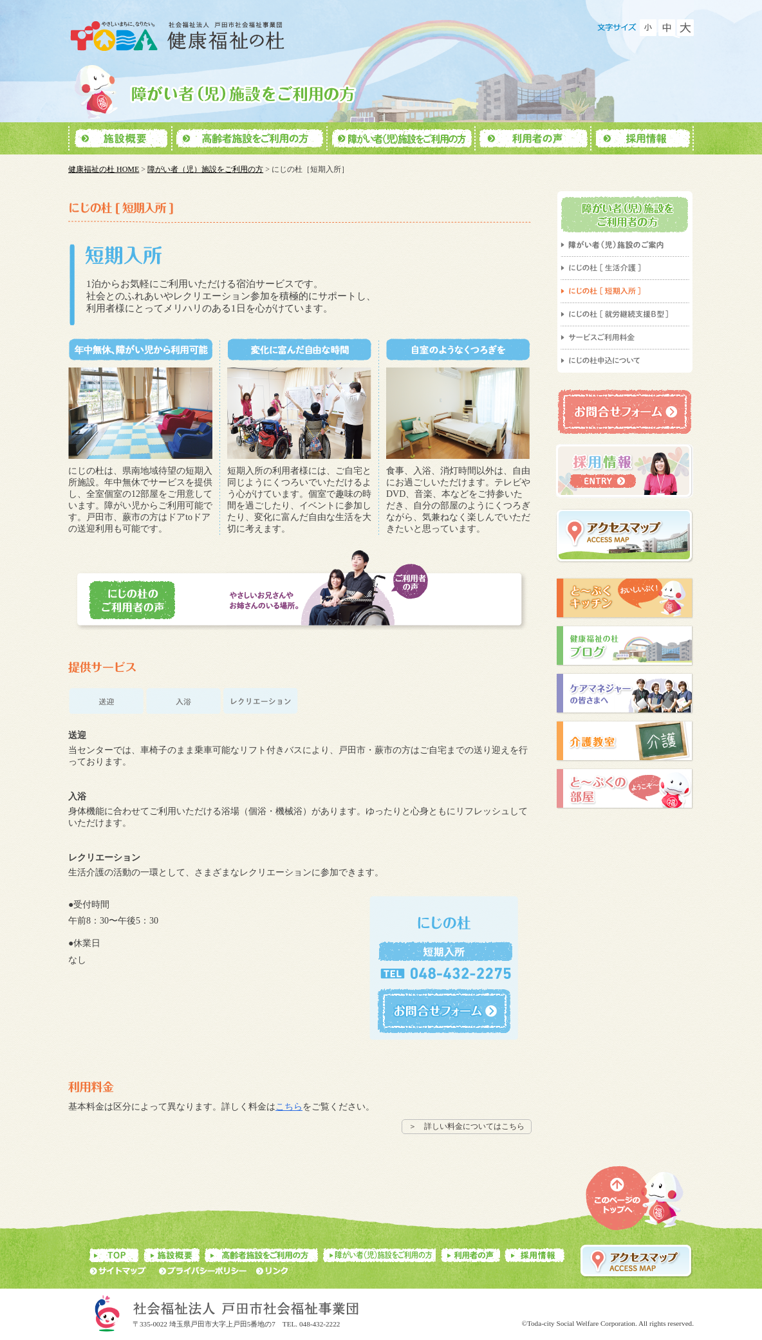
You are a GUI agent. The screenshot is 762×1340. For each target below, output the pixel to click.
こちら (288, 1107)
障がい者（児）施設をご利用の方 (205, 169)
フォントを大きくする (685, 27)
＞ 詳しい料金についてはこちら (467, 1126)
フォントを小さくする (648, 27)
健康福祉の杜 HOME (103, 169)
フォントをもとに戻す (666, 27)
